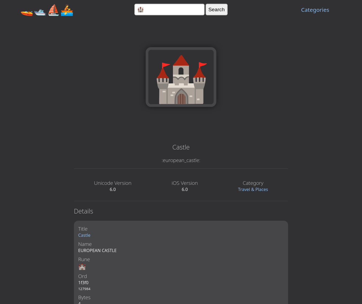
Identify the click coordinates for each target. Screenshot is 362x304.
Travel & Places (253, 189)
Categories (315, 9)
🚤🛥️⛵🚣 (47, 9)
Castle (84, 235)
